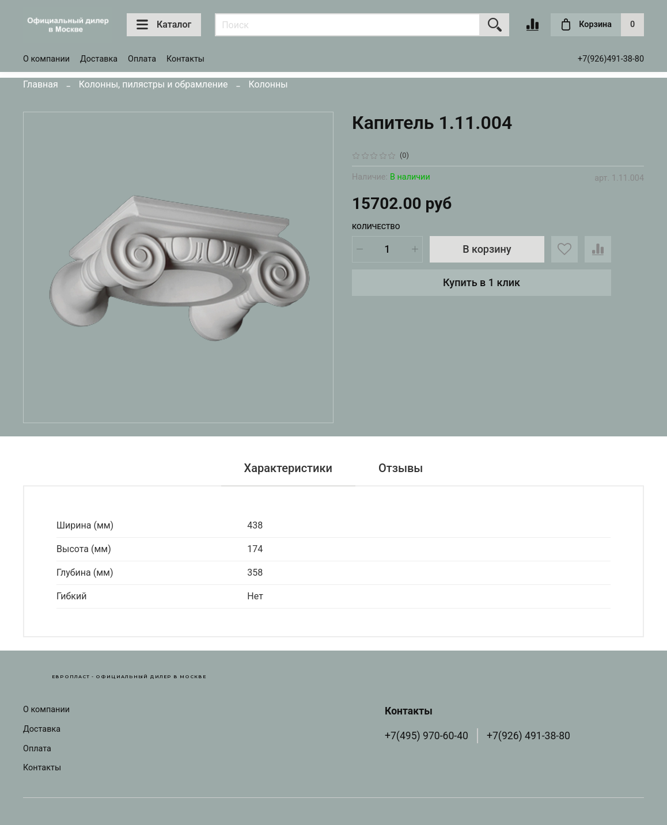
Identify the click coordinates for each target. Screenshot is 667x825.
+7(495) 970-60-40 (426, 736)
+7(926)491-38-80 (611, 59)
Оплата (142, 59)
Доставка (99, 59)
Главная (40, 84)
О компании (46, 59)
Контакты (185, 59)
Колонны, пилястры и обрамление (153, 84)
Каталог (164, 25)
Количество (376, 226)
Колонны (267, 84)
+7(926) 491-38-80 (528, 736)
